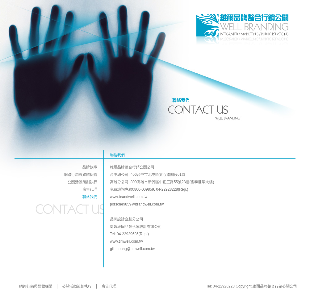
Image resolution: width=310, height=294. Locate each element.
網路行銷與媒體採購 (80, 174)
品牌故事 (89, 167)
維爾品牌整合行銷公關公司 (132, 167)
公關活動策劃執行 (82, 182)
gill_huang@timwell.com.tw (132, 249)
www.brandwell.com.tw (128, 197)
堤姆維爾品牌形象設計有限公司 (136, 226)
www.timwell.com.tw (126, 241)
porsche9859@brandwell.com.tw (137, 204)
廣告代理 (89, 189)
